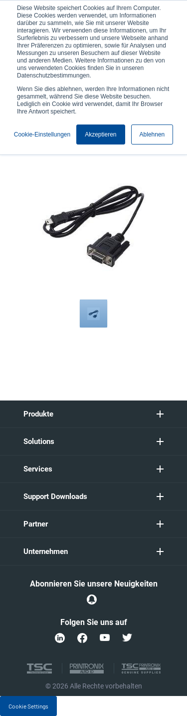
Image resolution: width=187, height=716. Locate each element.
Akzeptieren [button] (100, 134)
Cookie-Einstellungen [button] (42, 134)
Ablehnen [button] (152, 134)
